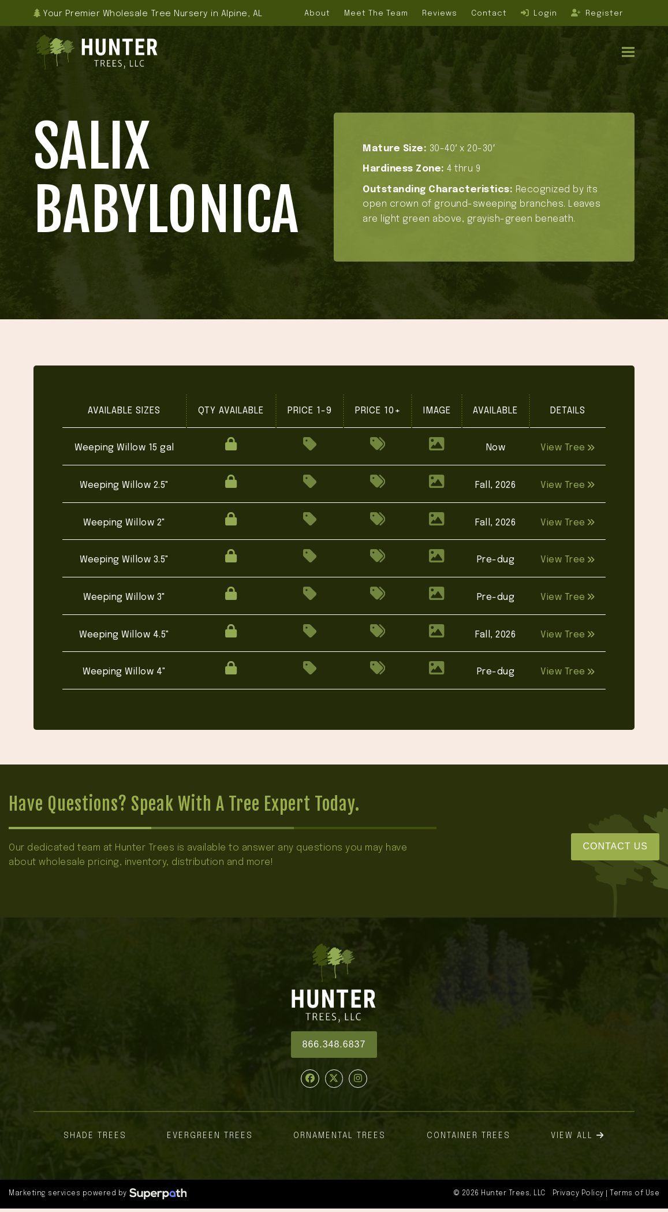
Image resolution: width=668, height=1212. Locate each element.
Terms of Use (634, 1193)
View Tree (567, 448)
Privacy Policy (578, 1193)
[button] (628, 52)
